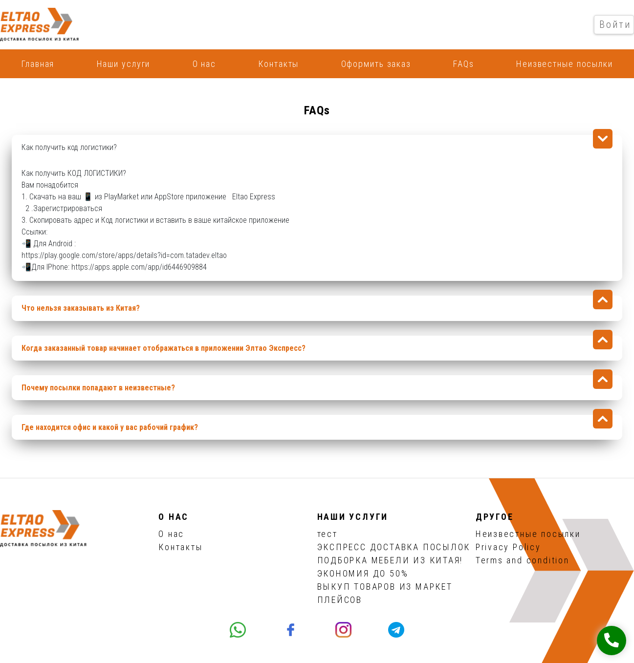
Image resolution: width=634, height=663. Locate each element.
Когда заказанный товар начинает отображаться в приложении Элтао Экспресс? (164, 348)
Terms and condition (522, 560)
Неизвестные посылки (564, 64)
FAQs (463, 64)
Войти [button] (615, 24)
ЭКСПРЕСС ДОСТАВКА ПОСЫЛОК (394, 547)
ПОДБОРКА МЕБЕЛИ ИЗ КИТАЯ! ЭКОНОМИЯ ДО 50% (390, 566)
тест (327, 534)
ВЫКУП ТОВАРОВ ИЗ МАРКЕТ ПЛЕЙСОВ (385, 593)
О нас (204, 64)
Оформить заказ (376, 64)
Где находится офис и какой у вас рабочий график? (110, 427)
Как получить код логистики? (69, 147)
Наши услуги (124, 64)
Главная (37, 64)
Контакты (278, 64)
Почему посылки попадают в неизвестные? (98, 387)
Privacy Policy (508, 547)
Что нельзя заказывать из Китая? (81, 308)
